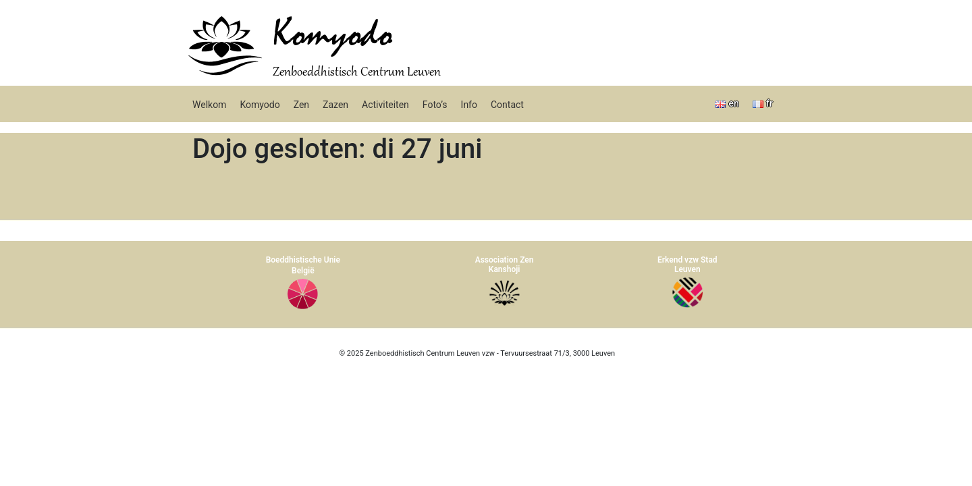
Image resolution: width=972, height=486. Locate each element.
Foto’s (435, 104)
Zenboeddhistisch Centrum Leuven (357, 72)
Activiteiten (385, 104)
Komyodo (332, 35)
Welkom (209, 104)
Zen (301, 104)
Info (469, 104)
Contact (507, 104)
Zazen (335, 104)
